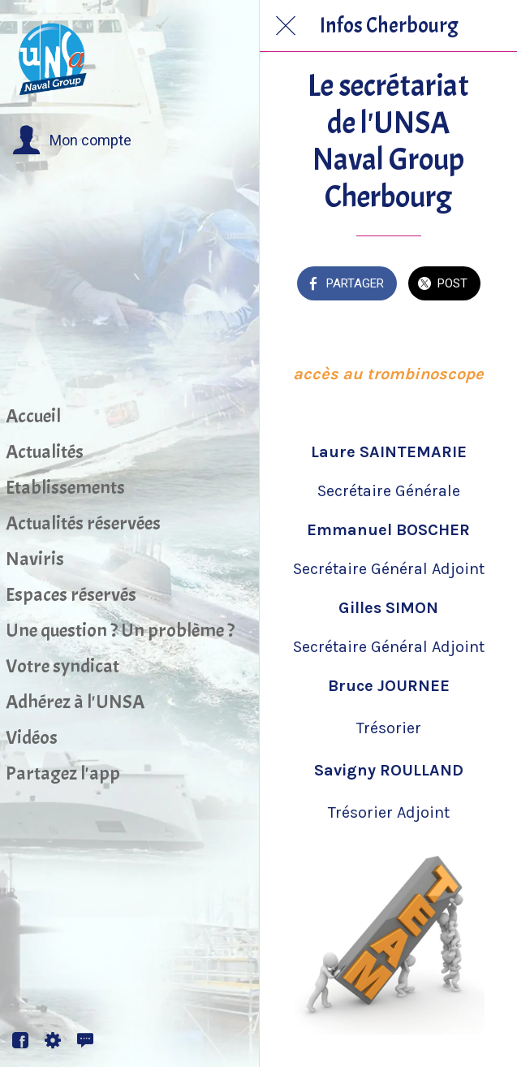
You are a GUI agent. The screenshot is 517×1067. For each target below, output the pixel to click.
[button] (71, 140)
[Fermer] (285, 26)
